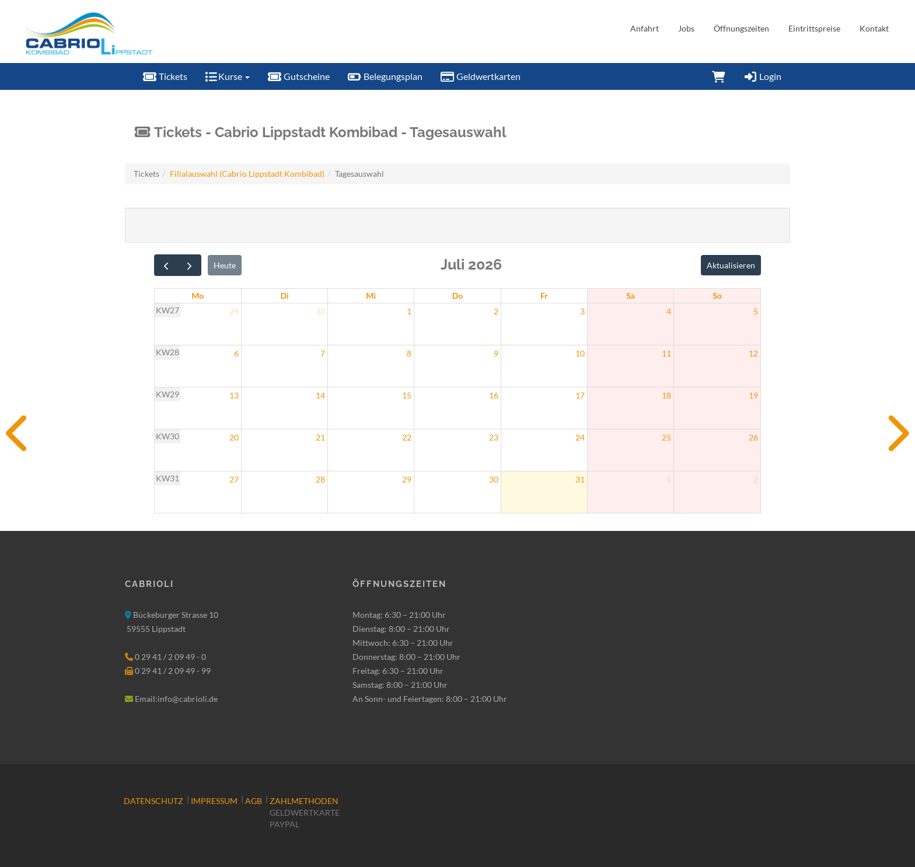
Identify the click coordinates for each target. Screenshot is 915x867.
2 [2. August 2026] (755, 479)
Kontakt (874, 28)
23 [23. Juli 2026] (493, 437)
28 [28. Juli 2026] (320, 479)
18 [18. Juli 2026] (666, 395)
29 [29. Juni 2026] (234, 311)
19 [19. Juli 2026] (753, 395)
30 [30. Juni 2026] (320, 311)
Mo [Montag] (197, 295)
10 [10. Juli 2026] (580, 353)
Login (762, 76)
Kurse (227, 76)
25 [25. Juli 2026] (666, 437)
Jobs (686, 28)
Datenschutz (153, 801)
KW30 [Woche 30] (167, 436)
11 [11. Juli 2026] (666, 353)
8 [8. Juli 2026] (409, 353)
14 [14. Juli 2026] (320, 395)
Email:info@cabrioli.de (176, 699)
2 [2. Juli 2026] (496, 311)
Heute (225, 265)
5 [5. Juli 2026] (755, 311)
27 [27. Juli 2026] (234, 479)
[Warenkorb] (718, 76)
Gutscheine (298, 76)
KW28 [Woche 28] (167, 352)
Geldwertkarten (480, 76)
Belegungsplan (384, 76)
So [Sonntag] (717, 295)
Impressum (214, 801)
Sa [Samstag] (630, 295)
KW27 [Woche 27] (167, 310)
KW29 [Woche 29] (167, 394)
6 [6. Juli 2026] (236, 353)
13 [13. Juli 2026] (234, 395)
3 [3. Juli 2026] (582, 311)
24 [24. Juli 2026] (580, 437)
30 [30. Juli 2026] (493, 479)
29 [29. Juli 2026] (406, 479)
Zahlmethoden (304, 801)
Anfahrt (644, 28)
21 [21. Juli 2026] (320, 437)
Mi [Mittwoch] (371, 295)
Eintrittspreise (814, 28)
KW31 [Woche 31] (167, 478)
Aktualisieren (731, 265)
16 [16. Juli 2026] (493, 395)
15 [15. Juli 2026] (406, 395)
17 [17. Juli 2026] (580, 395)
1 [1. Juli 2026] (409, 311)
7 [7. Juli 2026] (322, 353)
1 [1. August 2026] (668, 479)
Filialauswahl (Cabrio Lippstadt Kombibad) (247, 174)
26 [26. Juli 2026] (753, 437)
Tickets (164, 76)
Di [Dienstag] (284, 295)
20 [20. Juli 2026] (234, 437)
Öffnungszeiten (741, 28)
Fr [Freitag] (544, 295)
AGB (253, 801)
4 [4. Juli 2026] (668, 311)
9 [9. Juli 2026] (496, 353)
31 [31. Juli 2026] (580, 479)
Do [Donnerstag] (457, 295)
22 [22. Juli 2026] (406, 437)
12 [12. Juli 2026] (753, 353)
